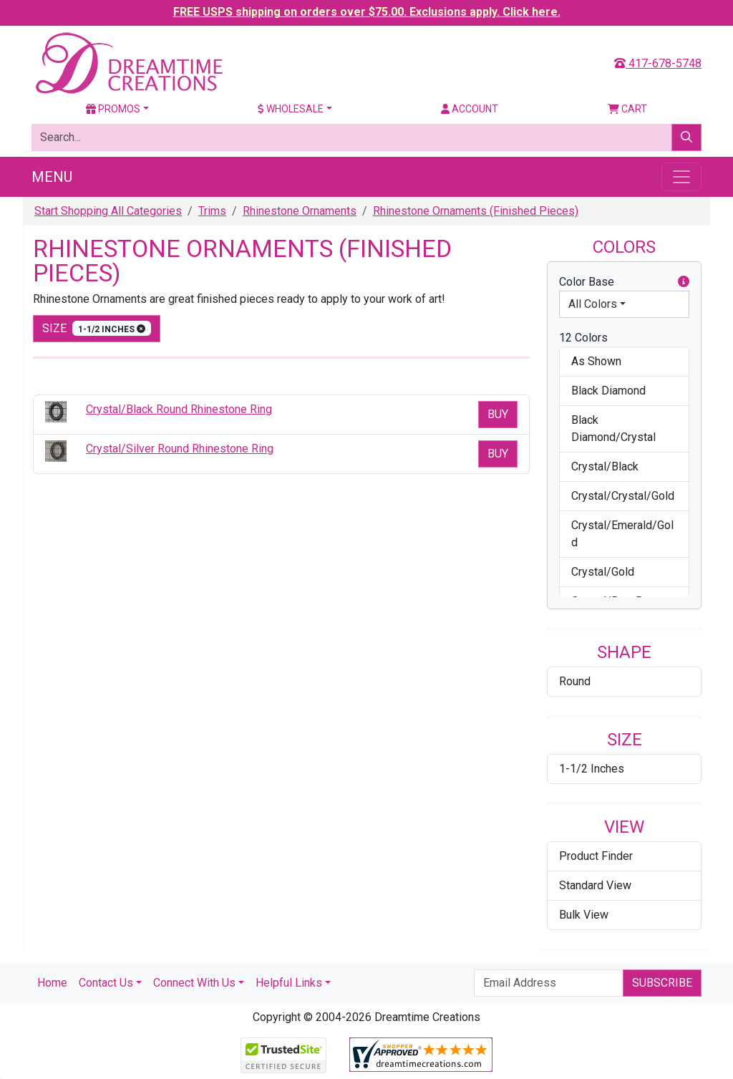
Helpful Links (289, 983)
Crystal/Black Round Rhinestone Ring (179, 409)
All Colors (592, 304)
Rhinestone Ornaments (299, 211)
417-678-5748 (658, 63)
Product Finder (596, 856)
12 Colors (583, 337)
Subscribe (662, 983)
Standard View (595, 885)
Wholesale (291, 109)
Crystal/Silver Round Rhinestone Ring (179, 448)
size (96, 328)
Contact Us (106, 983)
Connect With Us (194, 983)
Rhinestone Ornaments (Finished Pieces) (475, 211)
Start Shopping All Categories (108, 211)
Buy (497, 414)
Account (469, 109)
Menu (51, 176)
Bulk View (583, 914)
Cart (627, 109)
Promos (113, 109)
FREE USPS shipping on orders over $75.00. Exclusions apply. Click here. (366, 12)
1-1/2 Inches (591, 768)
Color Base (624, 282)
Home (52, 983)
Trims (212, 211)
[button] (683, 282)
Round (575, 681)
